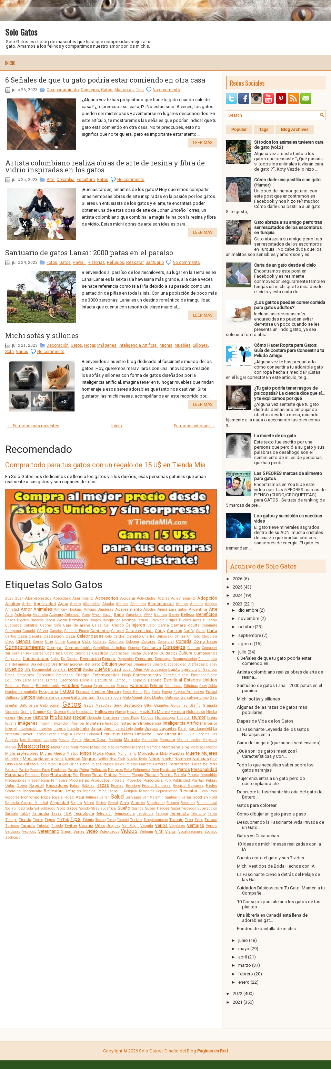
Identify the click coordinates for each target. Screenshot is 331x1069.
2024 (19, 598)
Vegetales (177, 825)
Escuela (86, 680)
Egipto (174, 669)
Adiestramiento (183, 598)
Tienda (25, 819)
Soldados (48, 808)
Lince (158, 734)
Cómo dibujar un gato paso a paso (271, 814)
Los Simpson (30, 739)
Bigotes (23, 620)
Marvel (10, 747)
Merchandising (175, 747)
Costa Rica (54, 653)
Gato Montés (153, 697)
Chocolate (209, 636)
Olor (40, 764)
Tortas (136, 819)
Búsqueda (13, 625)
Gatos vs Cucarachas (258, 835)
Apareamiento (128, 609)
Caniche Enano (76, 631)
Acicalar (128, 598)
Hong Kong (130, 717)
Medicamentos (119, 747)
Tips (140, 89)
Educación (158, 669)
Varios (22, 351)
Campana (13, 631)
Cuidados (168, 653)
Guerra (59, 711)
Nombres (182, 758)
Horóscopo (165, 717)
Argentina (198, 609)
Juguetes (168, 728)
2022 (237, 993)
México (211, 747)
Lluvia (189, 734)
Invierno (59, 728)
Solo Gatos (21, 32)
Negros (89, 758)
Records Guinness (188, 785)
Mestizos (197, 747)
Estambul (13, 686)
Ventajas (195, 825)
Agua (63, 603)
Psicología (153, 780)
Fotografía (48, 691)
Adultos (12, 603)
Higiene (24, 717)
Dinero (157, 664)
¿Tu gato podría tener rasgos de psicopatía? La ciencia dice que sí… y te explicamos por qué (289, 393)
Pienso (85, 775)
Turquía (28, 825)
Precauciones (16, 780)
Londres (203, 734)
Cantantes (100, 630)
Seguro (76, 803)
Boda (62, 620)
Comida (183, 641)
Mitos (85, 753)
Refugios (115, 262)
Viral (159, 831)
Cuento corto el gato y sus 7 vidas (270, 857)
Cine (49, 641)
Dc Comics (70, 659)
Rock (213, 791)
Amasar (196, 604)
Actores (164, 598)
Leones (80, 734)
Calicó (118, 625)
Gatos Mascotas (97, 705)
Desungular (207, 659)
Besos (10, 620)
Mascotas (124, 89)
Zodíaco (210, 831)
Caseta (35, 636)
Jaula (138, 728)
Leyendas (110, 733)
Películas (98, 769)
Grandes (12, 711)
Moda (98, 753)
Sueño (124, 808)
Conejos (134, 648)
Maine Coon (95, 739)
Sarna (186, 797)
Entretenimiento (175, 675)
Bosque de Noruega (119, 620)
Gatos (106, 89)
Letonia (93, 734)
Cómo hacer (205, 641)
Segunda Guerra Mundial (26, 803)
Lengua (65, 734)
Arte (50, 179)
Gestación (132, 705)
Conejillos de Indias (109, 648)
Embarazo (25, 675)
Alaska (108, 604)
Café (57, 625)
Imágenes (107, 345)
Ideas (212, 717)
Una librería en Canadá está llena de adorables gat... (272, 918)
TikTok (63, 819)
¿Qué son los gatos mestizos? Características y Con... (267, 753)
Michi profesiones (21, 753)
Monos (110, 753)
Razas (103, 785)
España (155, 680)
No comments (166, 89)
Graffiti (195, 705)
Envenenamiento (204, 675)
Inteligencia (150, 723)
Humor (198, 717)
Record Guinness (156, 785)
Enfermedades (105, 674)
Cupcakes (13, 659)
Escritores (69, 680)
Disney (211, 664)
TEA (68, 813)
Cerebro (134, 636)
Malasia (115, 739)
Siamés (138, 802)
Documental (41, 669)
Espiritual (173, 680)
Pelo (128, 769)
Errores (52, 680)
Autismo (56, 614)
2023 (9, 598)
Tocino (100, 820)
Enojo (126, 675)
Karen (183, 728)
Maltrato (132, 739)
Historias (96, 262)
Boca (50, 620)
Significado (155, 803)
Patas (73, 769)
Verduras (12, 831)
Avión (96, 614)
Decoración (58, 345)
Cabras (46, 625)
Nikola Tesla (137, 759)
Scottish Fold (205, 797)
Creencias (82, 653)
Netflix (103, 759)
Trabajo (176, 819)
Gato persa (28, 705)
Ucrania (86, 825)
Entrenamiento (147, 674)
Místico (72, 753)
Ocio (213, 759)
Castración (53, 636)
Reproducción (167, 791)
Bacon (107, 614)
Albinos (122, 604)
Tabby (25, 813)
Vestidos (29, 831)
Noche (167, 758)
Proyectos (134, 780)
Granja (26, 711)
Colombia (65, 179)
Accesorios (106, 598)
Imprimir (46, 723)
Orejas (50, 764)
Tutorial (43, 825)
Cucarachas (119, 653)
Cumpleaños (205, 653)
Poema (166, 774)
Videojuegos (109, 831)
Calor (151, 625)
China (179, 636)
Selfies (89, 803)
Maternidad (60, 747)
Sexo (124, 802)
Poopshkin (208, 775)
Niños (154, 758)
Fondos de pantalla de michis (266, 928)
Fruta (156, 691)
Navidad (72, 758)
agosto (245, 643)
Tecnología (84, 813)
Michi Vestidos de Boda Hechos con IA (276, 866)
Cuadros (100, 653)
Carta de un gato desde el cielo (285, 265)
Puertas (198, 780)
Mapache (209, 739)
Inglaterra (95, 723)
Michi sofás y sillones (42, 335)
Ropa (46, 797)
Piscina (125, 775)
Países (95, 764)
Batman (160, 614)
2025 (237, 587)
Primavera (59, 780)
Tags (264, 129)
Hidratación (195, 711)
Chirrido (193, 636)
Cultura (185, 653)
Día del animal (17, 664)
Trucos (210, 819)
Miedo (59, 753)
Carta (212, 630)
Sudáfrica (108, 808)
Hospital (184, 717)
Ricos (203, 791)
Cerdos (119, 636)
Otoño (84, 764)
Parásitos (200, 764)
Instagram (129, 723)
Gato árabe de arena (53, 697)
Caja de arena (76, 625)
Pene (155, 769)
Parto (24, 769)
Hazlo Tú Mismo (155, 711)
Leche (52, 734)
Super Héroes (157, 808)
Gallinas (12, 697)
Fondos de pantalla (21, 691)
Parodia (11, 769)
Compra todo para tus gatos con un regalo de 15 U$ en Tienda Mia (105, 465)
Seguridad (59, 802)
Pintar (97, 774)
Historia (40, 717)
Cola (86, 641)
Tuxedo (57, 825)
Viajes (78, 831)
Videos (129, 831)
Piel (76, 775)
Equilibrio (13, 680)
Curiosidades (36, 658)
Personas (14, 774)
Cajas (97, 625)
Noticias (200, 758)
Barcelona (134, 614)
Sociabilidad (15, 808)
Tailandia (40, 813)
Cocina (73, 641)
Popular (239, 129)
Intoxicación (28, 728)
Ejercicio (189, 669)
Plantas (151, 774)
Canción (56, 631)
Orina (74, 764)
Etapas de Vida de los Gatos (265, 721)
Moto (164, 753)
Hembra (178, 711)
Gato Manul (132, 697)
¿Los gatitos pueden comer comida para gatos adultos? (289, 305)
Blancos (37, 620)
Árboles (149, 609)
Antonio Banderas (98, 609)
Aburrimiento (82, 598)
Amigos (211, 604)
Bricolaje (157, 620)
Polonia (193, 775)
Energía (83, 674)
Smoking (188, 803)
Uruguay (113, 825)
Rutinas (92, 797)
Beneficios (206, 614)
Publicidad (181, 780)
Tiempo (11, 820)
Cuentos (150, 653)
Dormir (74, 669)
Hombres (111, 717)
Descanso (144, 658)
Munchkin (13, 759)
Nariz (59, 759)
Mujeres (209, 753)
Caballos (30, 625)
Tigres (49, 820)
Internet (11, 728)
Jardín (109, 728)
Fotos (52, 262)
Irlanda (73, 728)
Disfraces (196, 664)
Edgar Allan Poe (135, 669)
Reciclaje (133, 785)
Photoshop (61, 774)
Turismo (12, 825)
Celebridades (90, 636)
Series (101, 803)
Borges (95, 620)
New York (117, 759)
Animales (42, 609)
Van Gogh (130, 825)
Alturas (182, 604)
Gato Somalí (50, 705)
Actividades (146, 598)
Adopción (207, 598)
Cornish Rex (21, 653)
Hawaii (79, 262)
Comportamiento (63, 89)
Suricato (11, 813)
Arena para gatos (172, 609)
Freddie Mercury (106, 691)
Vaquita (146, 825)
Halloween (104, 711)
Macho (64, 739)
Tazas (56, 813)
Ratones (88, 785)
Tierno (38, 820)
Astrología (22, 614)
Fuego (167, 691)
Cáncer (42, 631)
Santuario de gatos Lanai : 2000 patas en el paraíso (89, 252)
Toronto (123, 820)
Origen (62, 764)
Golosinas (179, 705)
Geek (117, 705)
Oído (9, 764)
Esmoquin (122, 680)
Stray (95, 808)
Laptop (40, 734)
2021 (237, 1002)
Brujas (171, 620)
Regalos (89, 791)
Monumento (127, 753)
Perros (183, 769)
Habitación (84, 711)
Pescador (32, 775)
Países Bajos (113, 764)
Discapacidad (175, 664)
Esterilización (48, 685)
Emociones (45, 675)
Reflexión (53, 790)
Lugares (50, 739)
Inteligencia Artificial (138, 345)
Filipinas (191, 686)
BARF (147, 614)
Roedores (12, 797)
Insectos (111, 723)
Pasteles (59, 769)
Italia (85, 728)
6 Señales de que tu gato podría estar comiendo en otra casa (105, 79)
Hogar (89, 345)
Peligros (115, 769)
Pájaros (132, 764)
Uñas (100, 825)
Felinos (156, 685)
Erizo (27, 680)
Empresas (64, 675)
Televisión (104, 813)
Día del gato (40, 664)
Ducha (88, 669)
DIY (27, 669)
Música (30, 758)
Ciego (9, 641)
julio (242, 652)
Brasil (143, 620)
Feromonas (173, 686)
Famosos (139, 685)
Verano (211, 825)
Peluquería (141, 769)
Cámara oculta (185, 625)
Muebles (182, 345)
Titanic (88, 820)
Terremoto (179, 813)
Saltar (104, 797)
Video (92, 831)
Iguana (11, 723)
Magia (76, 739)
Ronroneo (30, 797)
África (27, 604)
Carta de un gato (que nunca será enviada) (279, 742)
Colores (148, 641)
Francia (83, 691)
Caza (70, 636)
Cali (107, 625)
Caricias (174, 630)
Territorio (198, 813)
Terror (212, 813)
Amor (26, 609)
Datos (55, 659)
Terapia (162, 813)
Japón (96, 728)
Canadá (28, 631)
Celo (108, 636)
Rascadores (57, 785)
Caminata (209, 625)
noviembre (248, 618)
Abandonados (38, 598)
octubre (246, 626)
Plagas (137, 775)
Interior (210, 723)
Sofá (9, 351)
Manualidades (189, 739)
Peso (45, 775)
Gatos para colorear (257, 805)
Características (139, 630)
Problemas (79, 780)
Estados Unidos (200, 680)
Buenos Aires (190, 620)
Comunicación (78, 647)
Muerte (193, 753)
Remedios (146, 791)
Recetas (117, 785)
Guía (71, 711)
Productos (100, 780)
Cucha (136, 653)
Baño (119, 614)
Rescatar (134, 262)
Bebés (174, 614)
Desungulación (185, 659)
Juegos (151, 728)
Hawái (120, 711)
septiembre (249, 635)
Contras (193, 648)
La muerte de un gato (275, 435)
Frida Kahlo (132, 691)
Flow (203, 686)
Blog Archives (295, 129)
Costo (68, 653)
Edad (116, 669)
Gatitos (28, 697)
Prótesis (117, 780)
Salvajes (133, 797)
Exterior (123, 686)
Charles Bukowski (157, 636)
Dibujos (109, 664)
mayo (243, 948)
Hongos (147, 717)
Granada (210, 705)
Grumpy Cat (42, 711)
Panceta (145, 764)
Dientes (125, 664)
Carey (160, 630)
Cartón (10, 636)
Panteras (160, 764)
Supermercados (183, 808)
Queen (22, 785)
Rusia (57, 797)
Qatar (9, 785)
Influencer (76, 723)
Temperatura (124, 813)
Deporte (109, 658)
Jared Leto (124, 728)
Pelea (84, 769)
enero (244, 982)
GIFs (148, 705)
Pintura (111, 774)
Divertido (14, 669)
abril (242, 957)
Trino (198, 820)
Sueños (137, 808)
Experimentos (104, 686)
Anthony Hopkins (68, 609)
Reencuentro (32, 791)
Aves (86, 614)
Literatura (174, 734)
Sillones (200, 345)
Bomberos (78, 620)
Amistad (12, 609)
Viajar (66, 831)
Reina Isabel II (110, 791)
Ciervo (38, 641)
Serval (113, 803)
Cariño (188, 631)
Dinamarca (142, 664)
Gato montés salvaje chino (187, 697)
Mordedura (148, 753)
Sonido (84, 808)
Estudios (70, 685)
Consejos (90, 89)
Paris (213, 764)
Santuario (155, 262)
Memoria (154, 747)
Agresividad (44, 603)
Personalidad (204, 769)
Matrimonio (80, 747)
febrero (245, 973)
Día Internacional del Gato (75, 664)
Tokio (111, 820)
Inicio (10, 62)
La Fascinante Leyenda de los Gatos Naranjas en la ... (273, 732)
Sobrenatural (207, 803)
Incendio (61, 723)
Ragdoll (36, 785)
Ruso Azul (74, 797)
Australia (40, 614)
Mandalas (149, 739)
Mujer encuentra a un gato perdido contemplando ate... (271, 781)
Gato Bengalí (83, 697)
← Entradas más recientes (33, 425)
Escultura (86, 179)
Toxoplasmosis (155, 820)
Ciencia (23, 641)
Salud (117, 797)
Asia (9, 614)
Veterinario (48, 831)
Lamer (26, 734)
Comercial (166, 641)
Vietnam (146, 831)
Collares (100, 641)
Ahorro (75, 604)
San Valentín (153, 797)
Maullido (98, 747)
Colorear (132, 641)
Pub (167, 780)
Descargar (163, 659)
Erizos (38, 680)
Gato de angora (109, 697)
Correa (38, 653)
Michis (166, 345)
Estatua (28, 686)
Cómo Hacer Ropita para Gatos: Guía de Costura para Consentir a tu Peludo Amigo (289, 350)
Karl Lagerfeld (200, 728)
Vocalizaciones (190, 831)
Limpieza (143, 734)
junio (243, 940)
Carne (200, 631)
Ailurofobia (91, 604)
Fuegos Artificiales (188, 691)
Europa (86, 686)
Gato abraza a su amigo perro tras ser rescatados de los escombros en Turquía (288, 227)
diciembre (248, 610)
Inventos (45, 728)
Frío (147, 691)
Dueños (102, 669)
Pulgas (211, 780)
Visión (171, 831)
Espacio (139, 680)
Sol (36, 808)
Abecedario (62, 598)
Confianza (151, 647)
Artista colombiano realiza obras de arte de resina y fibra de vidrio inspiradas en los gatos (105, 166)
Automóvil (72, 614)
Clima (60, 641)
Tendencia (145, 813)
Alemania (138, 604)
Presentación (38, 780)
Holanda (94, 717)
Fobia (212, 686)
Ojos (18, 764)
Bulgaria (210, 620)
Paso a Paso (40, 769)
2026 (237, 578)
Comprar (55, 647)
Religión (130, 791)
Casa (22, 636)
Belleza (187, 614)
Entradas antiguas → (194, 425)
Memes (139, 747)
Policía (180, 774)
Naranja (45, 758)
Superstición (207, 808)
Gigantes (161, 705)
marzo (244, 965)
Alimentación (161, 603)
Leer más (202, 142)
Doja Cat (59, 669)
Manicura (167, 739)
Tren (189, 819)
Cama (163, 625)
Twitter (70, 825)
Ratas (74, 785)
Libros (127, 734)
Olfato (30, 764)
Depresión (126, 659)
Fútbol (211, 691)
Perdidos (168, 769)
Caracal (117, 631)
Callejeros (135, 625)
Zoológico (12, 837)
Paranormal (180, 764)
